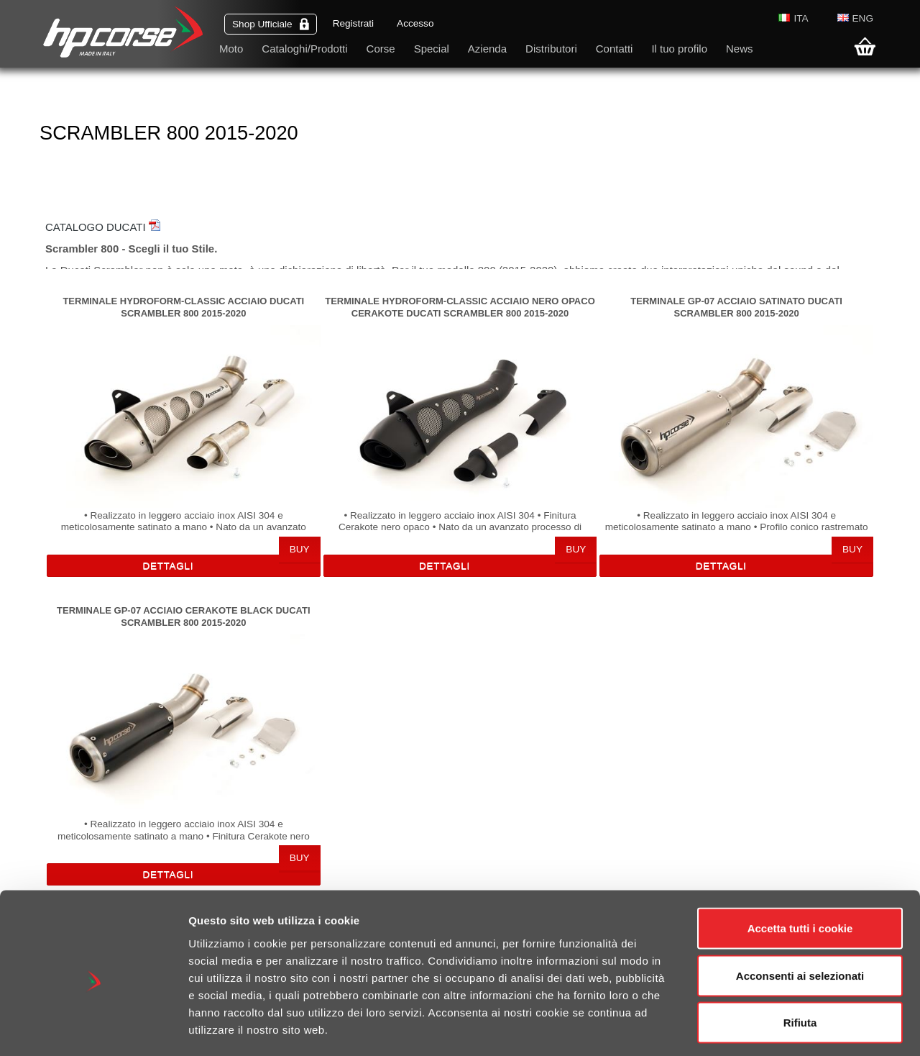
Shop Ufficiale (270, 24)
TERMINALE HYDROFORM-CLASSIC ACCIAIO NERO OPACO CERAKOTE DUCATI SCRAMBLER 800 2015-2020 (460, 307)
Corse (381, 48)
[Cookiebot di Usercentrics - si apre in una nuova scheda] (93, 1028)
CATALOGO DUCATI (102, 227)
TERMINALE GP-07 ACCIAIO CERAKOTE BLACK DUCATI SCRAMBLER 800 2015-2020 (183, 616)
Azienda (487, 48)
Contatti (614, 48)
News (739, 48)
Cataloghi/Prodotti (304, 48)
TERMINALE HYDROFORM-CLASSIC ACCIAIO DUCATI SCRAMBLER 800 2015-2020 (183, 307)
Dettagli (167, 565)
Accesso (415, 23)
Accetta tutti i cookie (800, 867)
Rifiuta (800, 961)
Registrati (353, 23)
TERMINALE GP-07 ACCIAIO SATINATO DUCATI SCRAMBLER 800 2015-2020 (736, 307)
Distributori (551, 48)
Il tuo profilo (679, 48)
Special (431, 48)
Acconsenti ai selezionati (800, 915)
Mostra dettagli (763, 1027)
